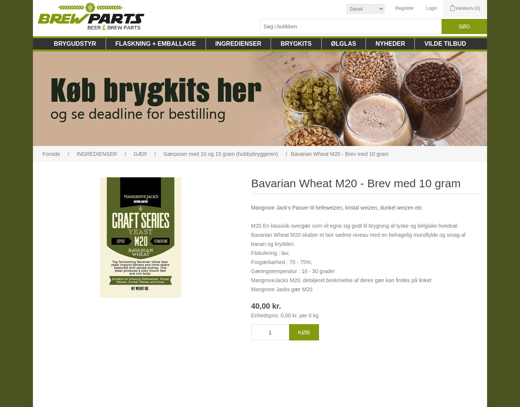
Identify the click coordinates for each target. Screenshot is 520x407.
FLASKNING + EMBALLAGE (155, 43)
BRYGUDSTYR (75, 43)
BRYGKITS (295, 43)
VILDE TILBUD (445, 43)
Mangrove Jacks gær (276, 289)
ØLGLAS (344, 43)
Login (431, 8)
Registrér (404, 8)
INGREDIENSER (238, 43)
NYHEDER (390, 43)
